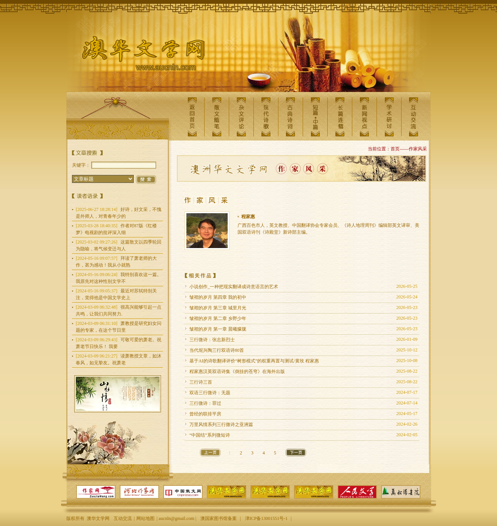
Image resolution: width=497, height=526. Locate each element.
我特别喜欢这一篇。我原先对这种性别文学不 (118, 278)
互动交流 (413, 116)
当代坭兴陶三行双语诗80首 (216, 350)
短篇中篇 (315, 116)
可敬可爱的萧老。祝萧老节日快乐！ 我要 (118, 343)
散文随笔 (216, 116)
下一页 (295, 452)
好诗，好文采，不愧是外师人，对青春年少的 (118, 213)
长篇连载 (339, 116)
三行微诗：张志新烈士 (212, 339)
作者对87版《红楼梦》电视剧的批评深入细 (116, 229)
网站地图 (145, 518)
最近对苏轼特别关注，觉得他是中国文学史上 (116, 294)
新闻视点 (364, 116)
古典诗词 (290, 116)
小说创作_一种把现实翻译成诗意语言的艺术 (233, 286)
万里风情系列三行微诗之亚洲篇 (221, 424)
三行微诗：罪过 (205, 403)
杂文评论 (241, 116)
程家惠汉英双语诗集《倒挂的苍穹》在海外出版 (237, 371)
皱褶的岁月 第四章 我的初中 (217, 297)
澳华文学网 (137, 55)
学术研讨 (389, 116)
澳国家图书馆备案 (218, 518)
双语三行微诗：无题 (209, 392)
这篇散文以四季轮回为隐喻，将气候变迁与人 (118, 245)
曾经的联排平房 (205, 414)
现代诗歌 (265, 116)
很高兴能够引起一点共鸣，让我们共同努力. (118, 310)
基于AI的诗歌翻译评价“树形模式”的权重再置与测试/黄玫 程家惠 (254, 361)
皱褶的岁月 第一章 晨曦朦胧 (217, 329)
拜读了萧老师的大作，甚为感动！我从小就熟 (116, 262)
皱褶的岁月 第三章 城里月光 (217, 308)
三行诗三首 (200, 382)
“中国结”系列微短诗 (209, 435)
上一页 (210, 452)
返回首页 (192, 116)
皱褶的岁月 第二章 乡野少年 (217, 318)
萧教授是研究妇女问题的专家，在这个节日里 (118, 327)
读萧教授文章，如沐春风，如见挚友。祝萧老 (118, 359)
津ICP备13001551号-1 (266, 518)
